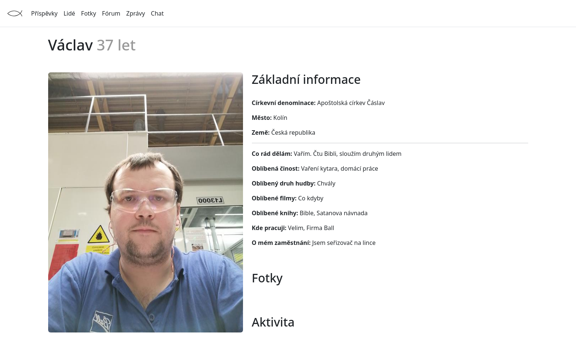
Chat (157, 13)
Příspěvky (44, 13)
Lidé (69, 13)
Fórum (111, 13)
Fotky (88, 13)
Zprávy (135, 13)
